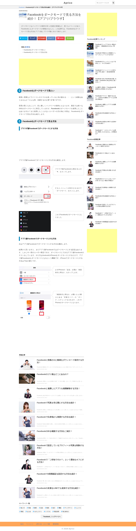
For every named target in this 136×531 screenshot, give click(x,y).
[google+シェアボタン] (41, 38)
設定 (41, 508)
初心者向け (65, 511)
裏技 (21, 511)
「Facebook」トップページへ (51, 516)
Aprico (68, 2)
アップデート (67, 508)
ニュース (77, 508)
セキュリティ (37, 511)
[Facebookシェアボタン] (32, 38)
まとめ (28, 511)
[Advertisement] (51, 72)
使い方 (22, 508)
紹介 (53, 508)
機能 (59, 508)
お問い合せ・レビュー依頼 (43, 524)
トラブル (47, 511)
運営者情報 (56, 524)
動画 (47, 508)
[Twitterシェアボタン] (23, 38)
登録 (29, 508)
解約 (35, 508)
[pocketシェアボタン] (60, 38)
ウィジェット (29, 524)
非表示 (27, 47)
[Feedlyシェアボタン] (69, 38)
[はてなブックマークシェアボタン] (51, 38)
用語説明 (56, 511)
